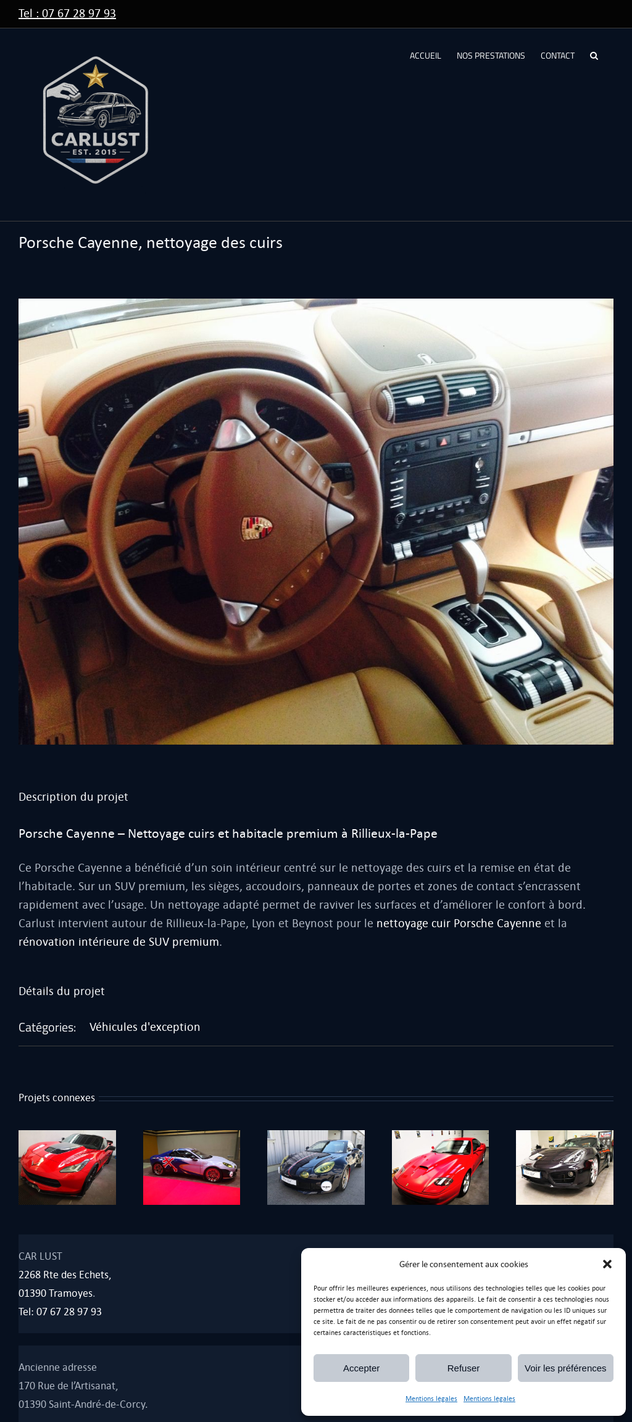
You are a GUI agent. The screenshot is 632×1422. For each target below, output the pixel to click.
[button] (607, 1264)
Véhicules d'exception (145, 1026)
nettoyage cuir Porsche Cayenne (458, 923)
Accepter (361, 1368)
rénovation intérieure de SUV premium (119, 941)
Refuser (463, 1368)
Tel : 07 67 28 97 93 (67, 13)
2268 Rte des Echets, (65, 1275)
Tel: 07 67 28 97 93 (60, 1312)
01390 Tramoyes (56, 1293)
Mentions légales (431, 1399)
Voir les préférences (566, 1368)
